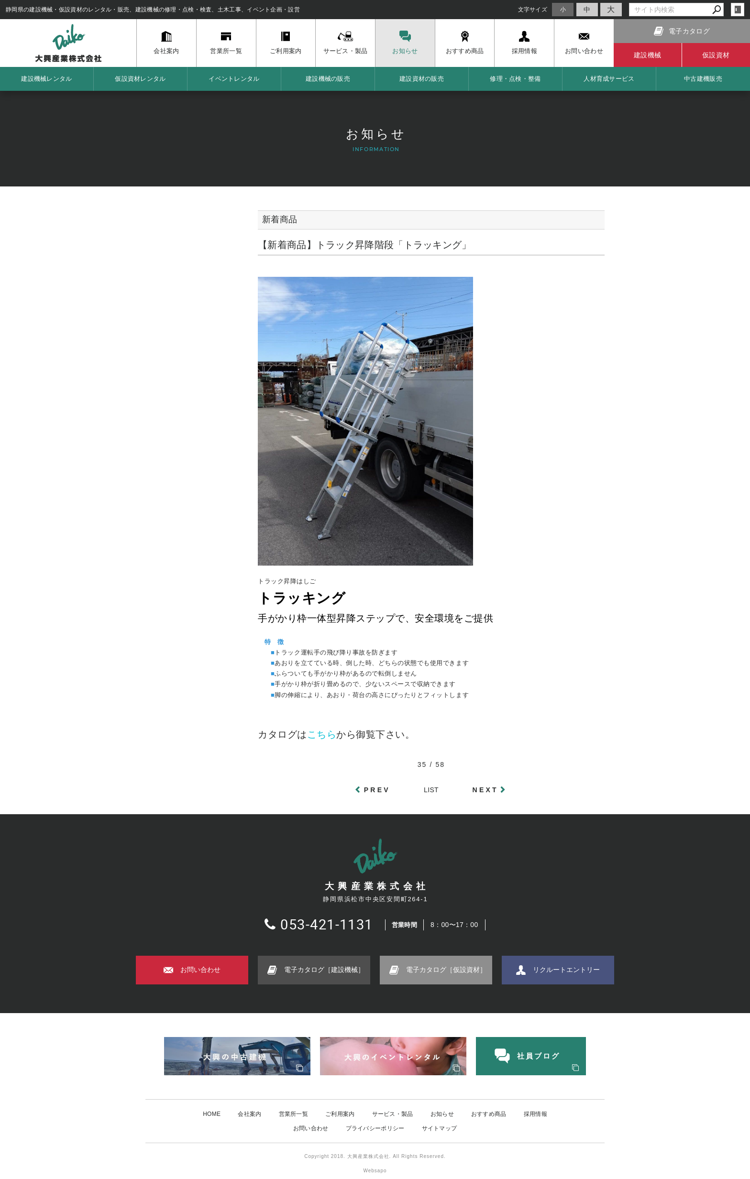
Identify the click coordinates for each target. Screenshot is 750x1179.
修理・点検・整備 (515, 78)
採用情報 (535, 1114)
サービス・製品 (392, 1114)
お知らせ (442, 1114)
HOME (212, 1114)
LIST (431, 790)
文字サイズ (533, 9)
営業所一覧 (294, 1114)
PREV (377, 790)
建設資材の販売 (421, 78)
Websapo (374, 1170)
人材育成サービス (609, 78)
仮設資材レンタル (140, 78)
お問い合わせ (311, 1128)
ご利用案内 (340, 1114)
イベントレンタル (234, 78)
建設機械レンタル (46, 78)
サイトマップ (439, 1128)
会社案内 (249, 1114)
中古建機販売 (703, 78)
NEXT (485, 790)
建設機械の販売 (328, 78)
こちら (322, 734)
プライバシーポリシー (375, 1128)
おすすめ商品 (489, 1114)
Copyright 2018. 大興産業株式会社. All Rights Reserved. (375, 1156)
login (737, 9)
